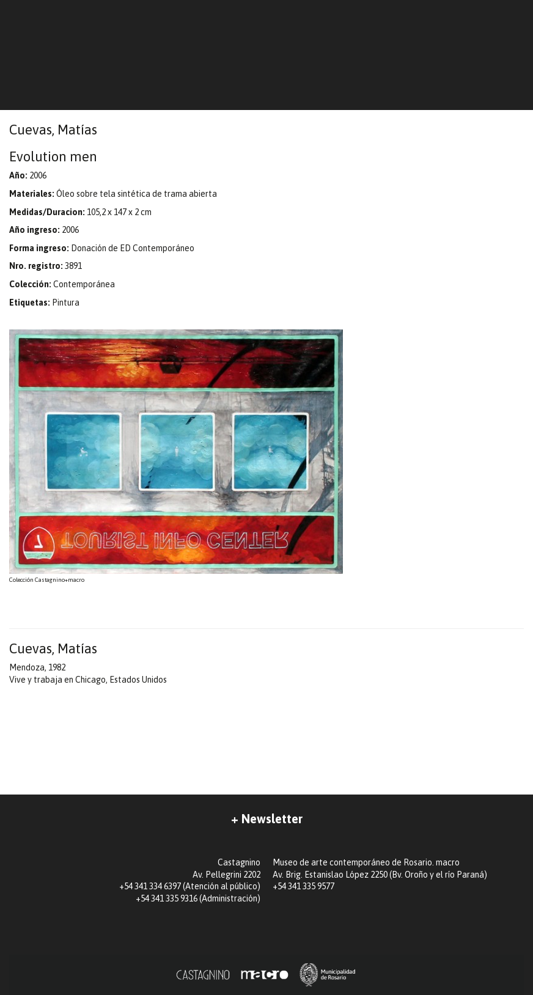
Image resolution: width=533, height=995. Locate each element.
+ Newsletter (267, 819)
